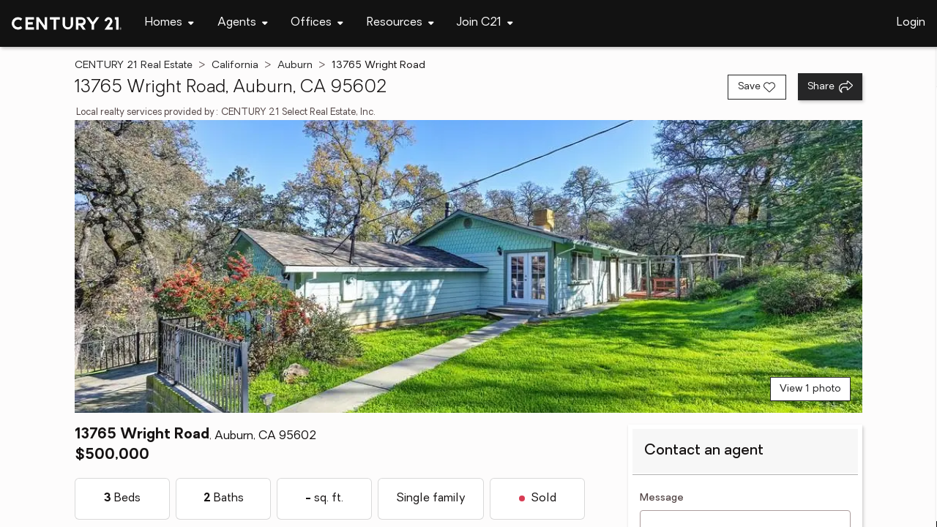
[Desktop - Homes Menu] (169, 23)
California (235, 65)
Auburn (295, 65)
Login (911, 23)
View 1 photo (810, 389)
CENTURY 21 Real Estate (134, 65)
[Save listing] (757, 87)
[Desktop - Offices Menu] (317, 23)
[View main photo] (468, 266)
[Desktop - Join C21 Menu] (485, 23)
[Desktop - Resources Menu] (400, 23)
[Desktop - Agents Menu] (242, 23)
